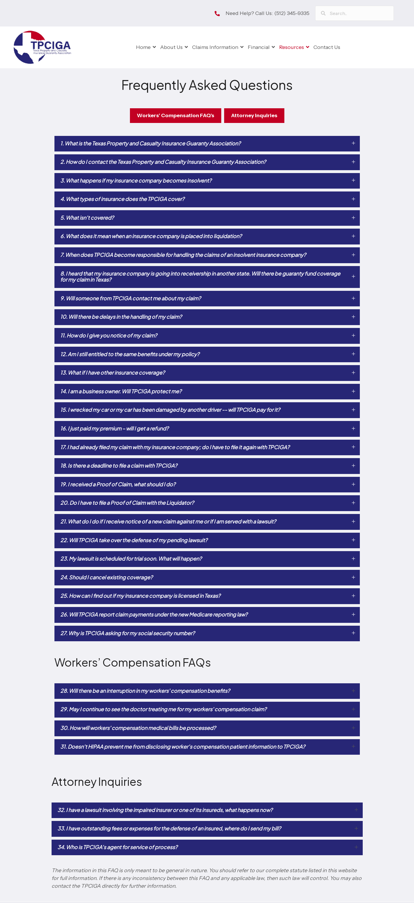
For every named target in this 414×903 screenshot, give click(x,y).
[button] (207, 145)
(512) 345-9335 (291, 13)
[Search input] (354, 13)
